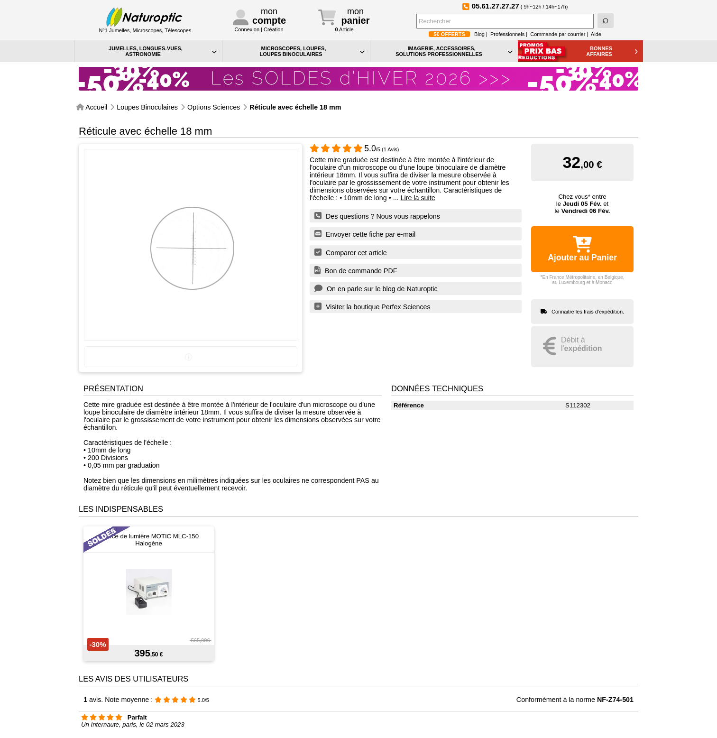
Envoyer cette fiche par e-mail (364, 234)
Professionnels (507, 34)
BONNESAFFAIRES (612, 51)
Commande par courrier (557, 34)
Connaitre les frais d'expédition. (588, 311)
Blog (479, 34)
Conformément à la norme (575, 699)
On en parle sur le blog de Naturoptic (376, 288)
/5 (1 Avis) (354, 149)
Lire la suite (418, 198)
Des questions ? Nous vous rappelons (377, 216)
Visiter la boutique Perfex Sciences (372, 306)
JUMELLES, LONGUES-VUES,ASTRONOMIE (163, 51)
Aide (596, 34)
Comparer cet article (350, 252)
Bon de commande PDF (355, 270)
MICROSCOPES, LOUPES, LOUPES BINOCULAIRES (312, 51)
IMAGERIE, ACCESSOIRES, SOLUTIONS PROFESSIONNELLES (454, 51)
